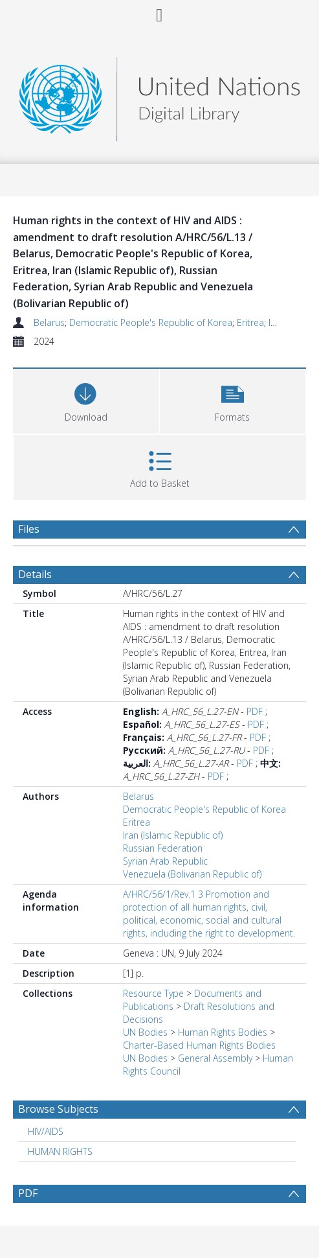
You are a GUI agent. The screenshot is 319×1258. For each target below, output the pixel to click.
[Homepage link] (159, 95)
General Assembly (215, 1058)
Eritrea (250, 322)
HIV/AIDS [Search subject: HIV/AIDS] (45, 1131)
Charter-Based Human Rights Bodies (199, 1045)
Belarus (49, 322)
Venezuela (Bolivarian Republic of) (192, 874)
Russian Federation (163, 848)
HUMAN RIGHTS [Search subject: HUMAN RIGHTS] (60, 1151)
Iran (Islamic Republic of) (173, 835)
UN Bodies (145, 1032)
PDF (255, 711)
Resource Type (153, 993)
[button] (233, 399)
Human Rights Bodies (222, 1032)
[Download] (86, 399)
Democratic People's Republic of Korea (150, 322)
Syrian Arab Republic (165, 861)
